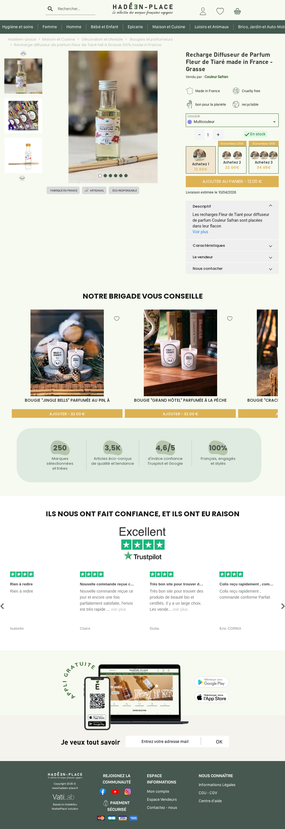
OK (218, 742)
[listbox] (232, 122)
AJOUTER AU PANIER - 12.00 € (232, 181)
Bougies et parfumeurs (151, 39)
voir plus (118, 609)
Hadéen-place (22, 39)
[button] (23, 55)
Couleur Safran (216, 77)
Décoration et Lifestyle (102, 39)
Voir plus (200, 231)
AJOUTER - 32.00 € (67, 414)
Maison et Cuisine (58, 39)
